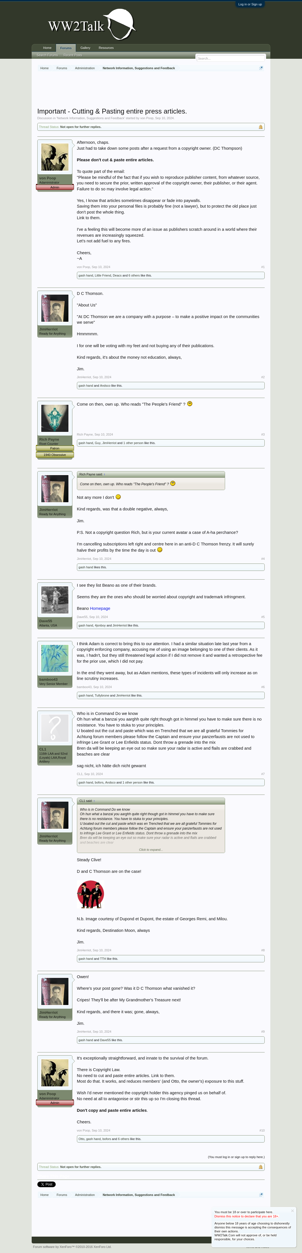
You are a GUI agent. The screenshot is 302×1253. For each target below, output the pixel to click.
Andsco (105, 385)
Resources (106, 47)
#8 (263, 950)
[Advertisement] (151, 90)
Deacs (117, 275)
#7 (263, 774)
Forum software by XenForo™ (72, 1246)
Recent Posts (73, 55)
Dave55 (45, 621)
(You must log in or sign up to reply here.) (236, 1157)
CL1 (42, 749)
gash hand (86, 275)
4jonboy (100, 625)
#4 (263, 558)
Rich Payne (49, 439)
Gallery (85, 47)
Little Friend (103, 275)
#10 (262, 1130)
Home (47, 47)
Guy (97, 443)
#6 (263, 687)
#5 (263, 617)
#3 (263, 434)
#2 (263, 377)
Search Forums (47, 55)
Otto (82, 1139)
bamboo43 (48, 679)
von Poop (146, 118)
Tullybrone (102, 695)
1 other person (133, 443)
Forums (66, 48)
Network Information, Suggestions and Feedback (90, 118)
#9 (263, 1031)
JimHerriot (48, 329)
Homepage (100, 608)
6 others (134, 275)
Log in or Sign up (250, 4)
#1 (263, 267)
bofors (99, 782)
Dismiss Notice (292, 1211)
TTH (103, 958)
